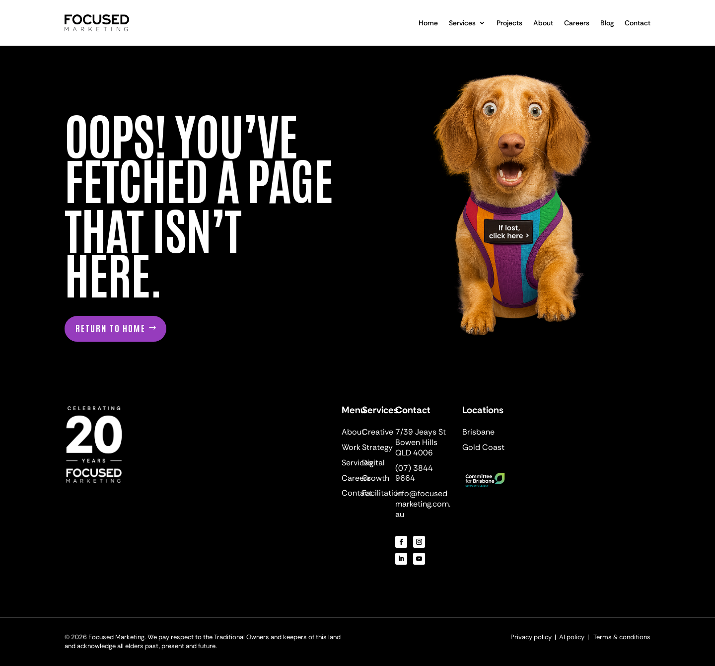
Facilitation (382, 493)
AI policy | (574, 637)
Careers (576, 22)
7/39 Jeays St (420, 432)
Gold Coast (483, 447)
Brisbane (478, 432)
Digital (373, 462)
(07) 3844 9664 (414, 473)
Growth (375, 478)
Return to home (110, 328)
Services (462, 22)
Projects (509, 22)
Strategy (377, 447)
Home (428, 22)
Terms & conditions (621, 637)
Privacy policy (531, 637)
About (543, 22)
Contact (637, 22)
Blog (607, 22)
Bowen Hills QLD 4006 (416, 447)
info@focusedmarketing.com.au (422, 503)
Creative (377, 432)
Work (351, 447)
